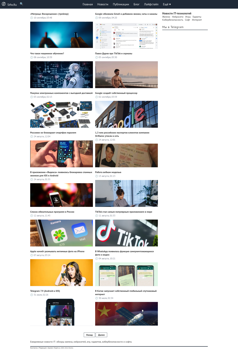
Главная (88, 4)
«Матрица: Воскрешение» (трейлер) (49, 13)
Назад (89, 334)
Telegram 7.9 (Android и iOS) (45, 290)
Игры (188, 16)
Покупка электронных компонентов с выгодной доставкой (61, 92)
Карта (56, 348)
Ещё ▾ (167, 4)
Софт (187, 19)
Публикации (121, 4)
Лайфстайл (151, 4)
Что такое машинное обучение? (47, 53)
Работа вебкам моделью (108, 172)
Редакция (42, 348)
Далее (101, 334)
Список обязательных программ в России (52, 211)
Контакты (34, 348)
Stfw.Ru (8, 4)
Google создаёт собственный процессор (116, 92)
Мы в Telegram (173, 27)
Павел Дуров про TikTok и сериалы (113, 53)
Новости (102, 4)
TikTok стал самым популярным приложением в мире (123, 211)
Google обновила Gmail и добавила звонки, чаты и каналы (126, 13)
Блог (136, 4)
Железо (166, 16)
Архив (50, 348)
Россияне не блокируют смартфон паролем (53, 132)
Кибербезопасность (172, 19)
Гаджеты (197, 16)
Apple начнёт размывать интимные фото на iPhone (57, 251)
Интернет (197, 19)
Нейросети (177, 16)
